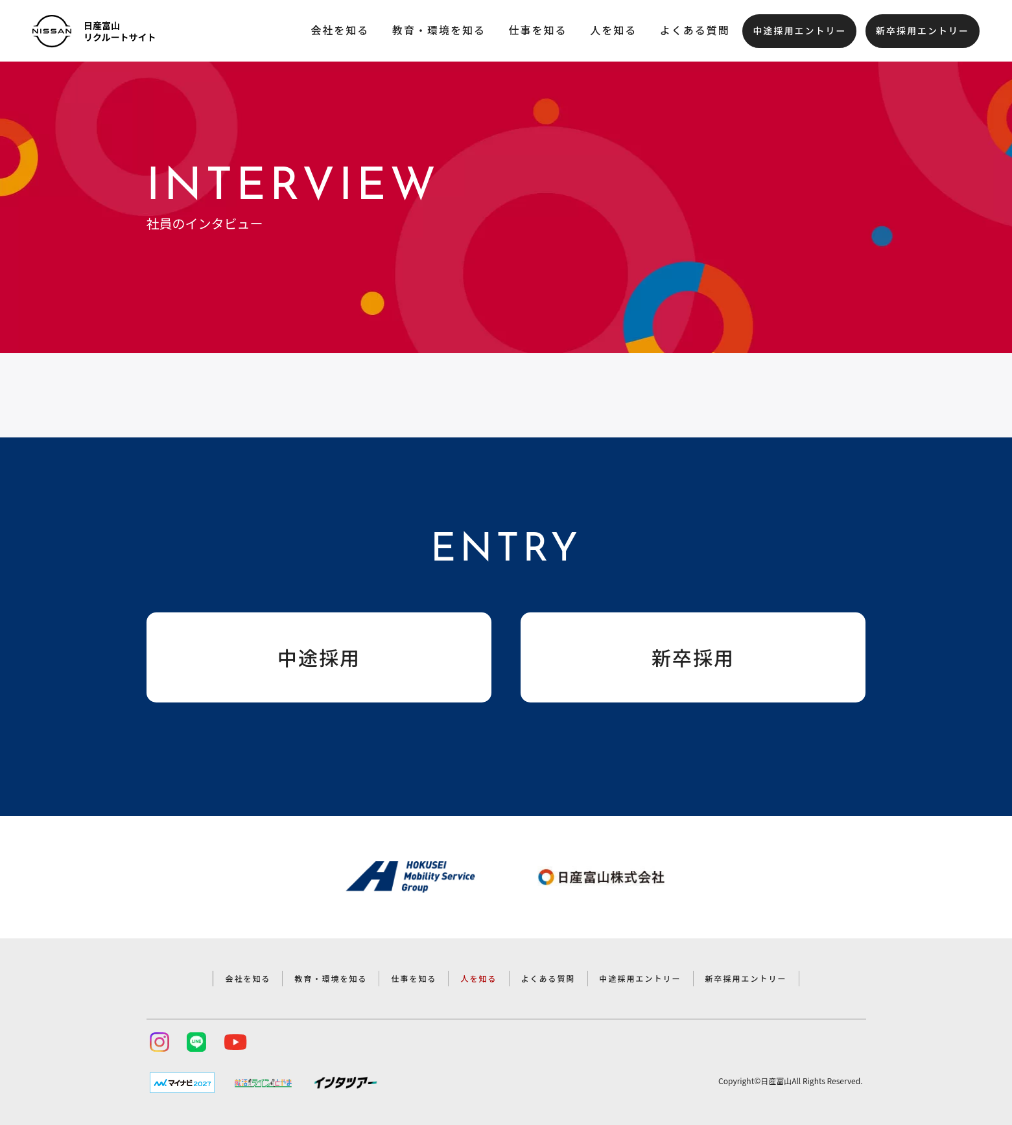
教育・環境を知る (439, 30)
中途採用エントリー (799, 30)
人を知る (613, 30)
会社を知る (340, 30)
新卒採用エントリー (922, 30)
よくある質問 (695, 30)
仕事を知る (538, 30)
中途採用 (318, 657)
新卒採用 (693, 657)
